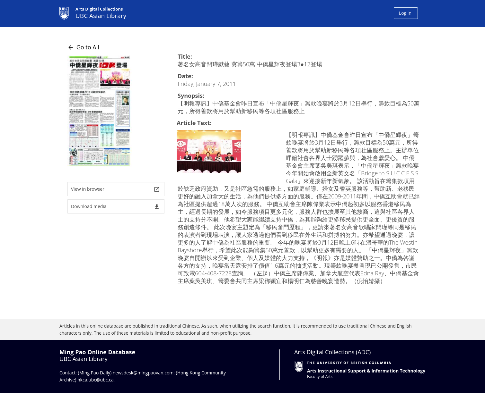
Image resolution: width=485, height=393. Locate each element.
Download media (115, 206)
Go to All (83, 47)
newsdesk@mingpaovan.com (143, 373)
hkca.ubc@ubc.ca (95, 380)
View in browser (115, 189)
